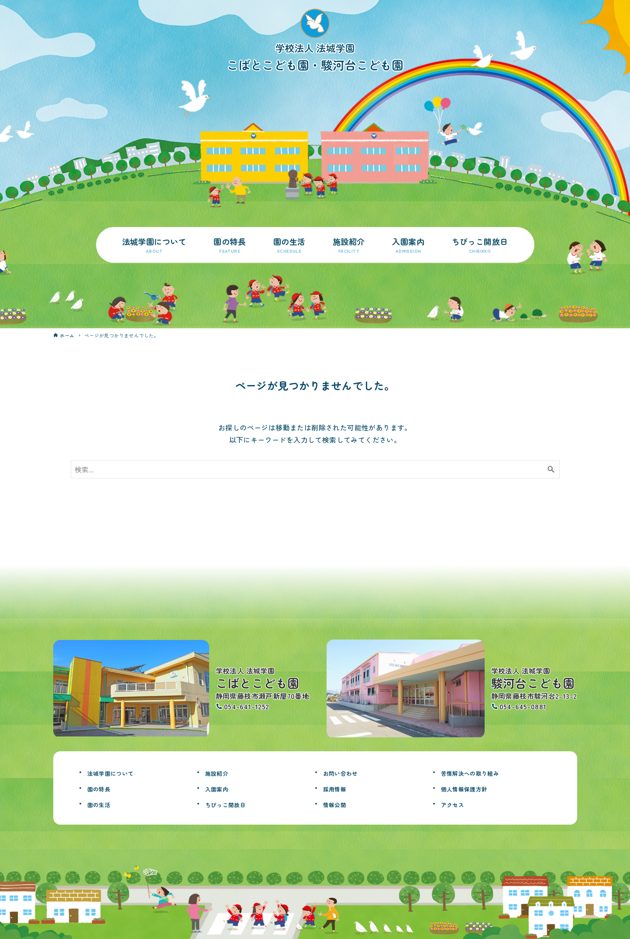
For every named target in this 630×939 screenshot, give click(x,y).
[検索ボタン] (551, 469)
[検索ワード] (315, 469)
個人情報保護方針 (473, 788)
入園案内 (221, 788)
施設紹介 (221, 772)
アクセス (457, 803)
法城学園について (119, 772)
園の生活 (103, 803)
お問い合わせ (347, 772)
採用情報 (339, 788)
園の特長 (103, 788)
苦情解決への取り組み (481, 772)
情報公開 (339, 803)
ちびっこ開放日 (233, 803)
